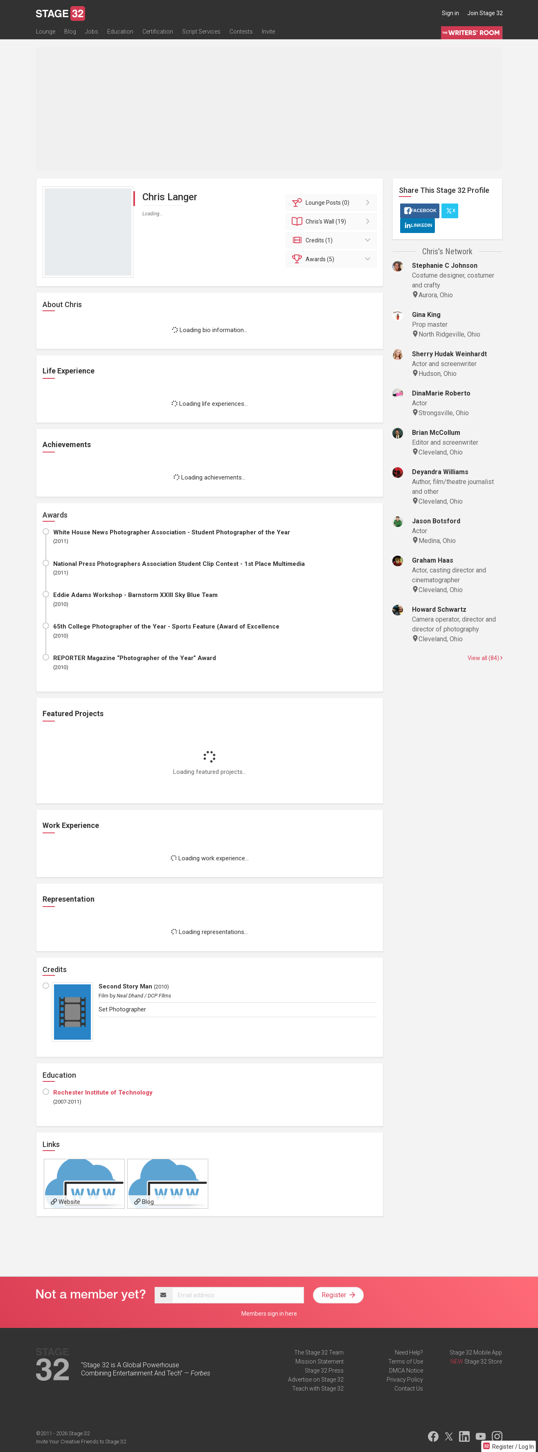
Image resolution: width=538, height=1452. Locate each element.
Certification (157, 31)
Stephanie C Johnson (444, 265)
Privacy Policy (405, 1379)
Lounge (45, 31)
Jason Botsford (436, 521)
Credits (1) (332, 240)
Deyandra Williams (440, 472)
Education (120, 31)
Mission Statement (319, 1361)
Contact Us (408, 1388)
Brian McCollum (436, 433)
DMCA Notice (406, 1370)
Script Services (201, 31)
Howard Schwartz (439, 609)
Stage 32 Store (483, 1361)
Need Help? (409, 1352)
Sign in (450, 13)
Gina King (426, 315)
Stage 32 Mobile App (476, 1352)
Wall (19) (332, 221)
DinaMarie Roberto (441, 393)
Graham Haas (432, 560)
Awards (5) (332, 259)
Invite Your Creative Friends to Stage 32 (81, 1441)
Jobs (91, 31)
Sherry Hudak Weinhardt (449, 354)
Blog (70, 31)
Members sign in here (269, 1313)
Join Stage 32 (485, 13)
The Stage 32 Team (319, 1352)
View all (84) (485, 658)
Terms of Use (405, 1361)
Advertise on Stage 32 (316, 1379)
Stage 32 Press (324, 1370)
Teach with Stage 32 (318, 1388)
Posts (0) (332, 203)
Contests (241, 31)
